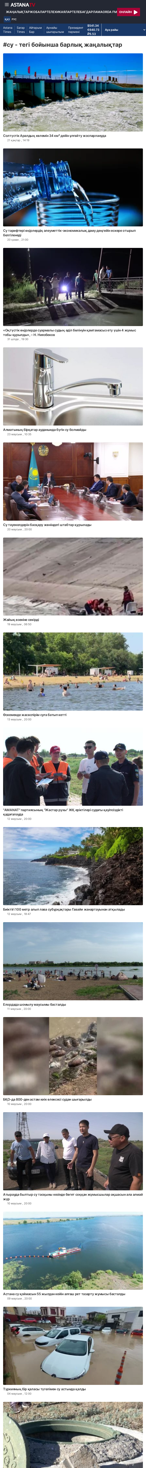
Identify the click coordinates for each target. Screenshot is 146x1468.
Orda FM (110, 12)
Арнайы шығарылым (55, 29)
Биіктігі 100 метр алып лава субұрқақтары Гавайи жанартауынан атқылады (64, 909)
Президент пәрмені (75, 29)
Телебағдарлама (87, 12)
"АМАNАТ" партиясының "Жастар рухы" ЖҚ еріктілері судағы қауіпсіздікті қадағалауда (63, 812)
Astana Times (7, 29)
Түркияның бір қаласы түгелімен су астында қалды (44, 1389)
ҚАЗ (7, 19)
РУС (14, 19)
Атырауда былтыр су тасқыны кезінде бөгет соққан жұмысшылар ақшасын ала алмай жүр (73, 1196)
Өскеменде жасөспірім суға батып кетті (34, 715)
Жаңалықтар (18, 12)
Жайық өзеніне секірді (21, 620)
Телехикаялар (59, 12)
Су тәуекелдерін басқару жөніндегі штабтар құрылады (47, 525)
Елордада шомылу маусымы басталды (34, 1004)
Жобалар (38, 12)
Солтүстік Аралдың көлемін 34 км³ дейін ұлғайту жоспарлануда (54, 136)
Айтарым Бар (35, 29)
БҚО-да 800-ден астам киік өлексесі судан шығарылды (47, 1099)
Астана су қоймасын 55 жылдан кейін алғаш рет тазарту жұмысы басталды (64, 1294)
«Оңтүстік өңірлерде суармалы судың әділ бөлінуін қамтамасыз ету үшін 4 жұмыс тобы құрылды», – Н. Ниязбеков (69, 332)
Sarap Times (21, 29)
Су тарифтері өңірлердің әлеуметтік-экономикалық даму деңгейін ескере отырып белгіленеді (69, 232)
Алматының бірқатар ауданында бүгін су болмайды (44, 430)
